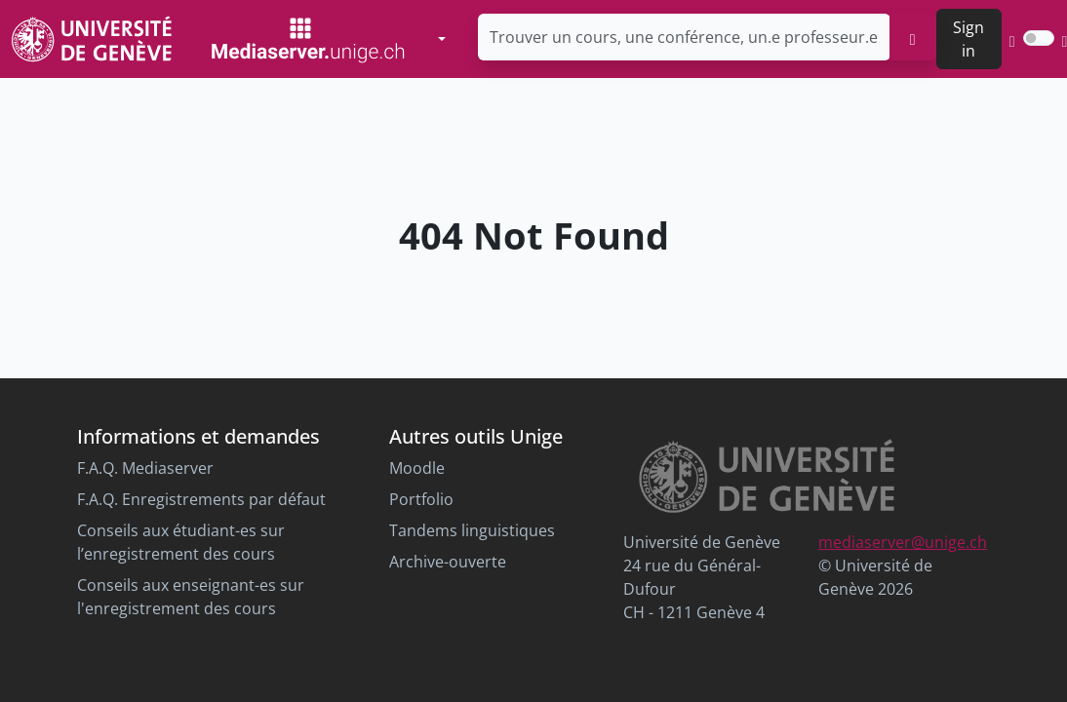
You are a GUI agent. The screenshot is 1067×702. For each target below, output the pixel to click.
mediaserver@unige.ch (902, 542)
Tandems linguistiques (472, 530)
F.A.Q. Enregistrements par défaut (201, 499)
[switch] (1038, 38)
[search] (912, 37)
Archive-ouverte (447, 561)
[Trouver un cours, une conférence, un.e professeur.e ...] (684, 37)
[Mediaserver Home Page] (308, 39)
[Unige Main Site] (92, 38)
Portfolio (421, 499)
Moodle (417, 468)
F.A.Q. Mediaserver (145, 468)
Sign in (968, 39)
